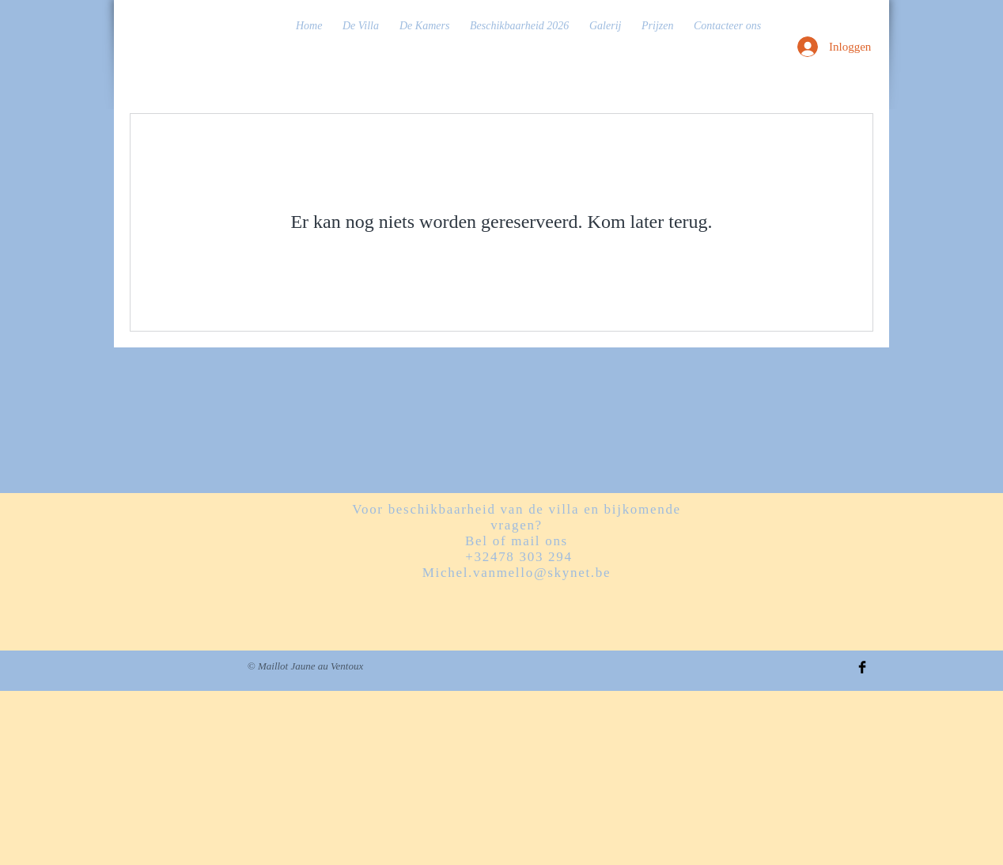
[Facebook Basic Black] (862, 667)
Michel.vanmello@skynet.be (516, 572)
